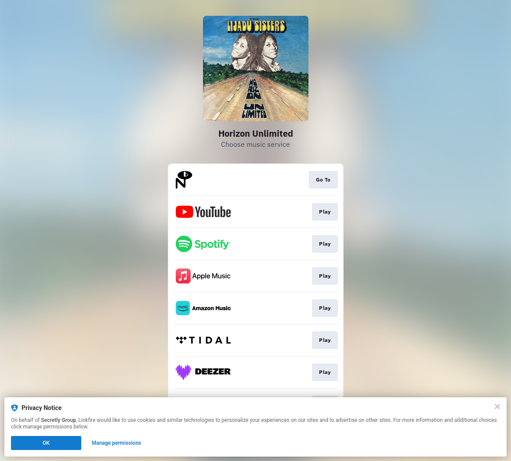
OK (46, 443)
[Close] (497, 406)
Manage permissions (116, 443)
